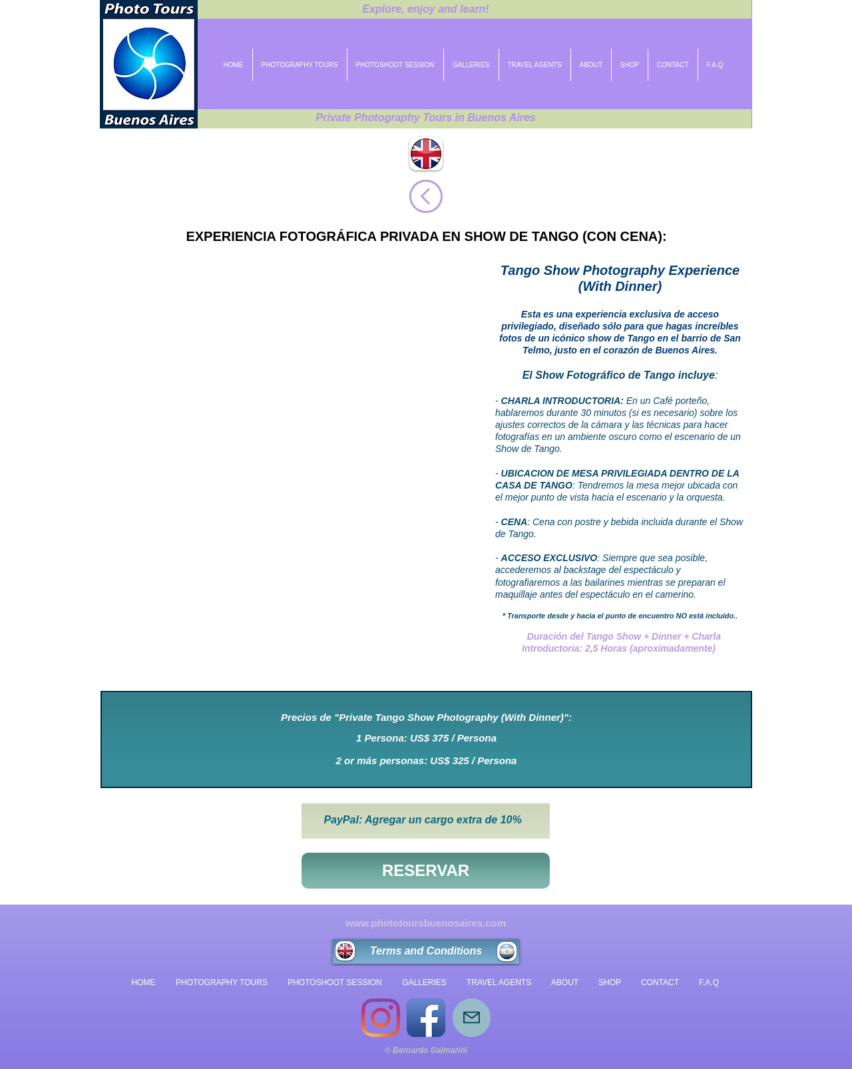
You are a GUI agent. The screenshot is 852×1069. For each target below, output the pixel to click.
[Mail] (472, 1017)
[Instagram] (380, 1017)
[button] (293, 468)
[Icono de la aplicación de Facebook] (426, 1017)
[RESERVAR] (426, 871)
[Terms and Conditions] (426, 951)
